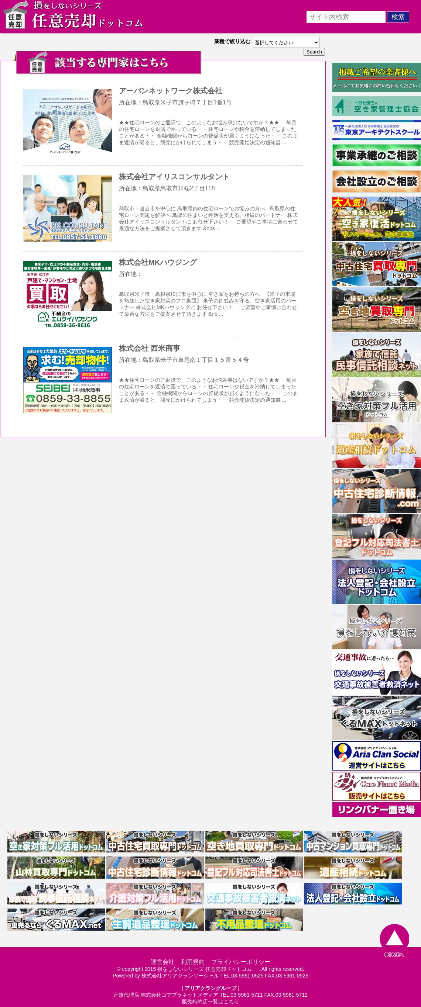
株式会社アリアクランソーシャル (180, 976)
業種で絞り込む (232, 41)
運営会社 (162, 962)
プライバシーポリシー (240, 962)
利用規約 (193, 962)
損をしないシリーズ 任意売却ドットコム (207, 969)
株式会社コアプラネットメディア (179, 995)
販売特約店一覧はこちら (210, 1001)
